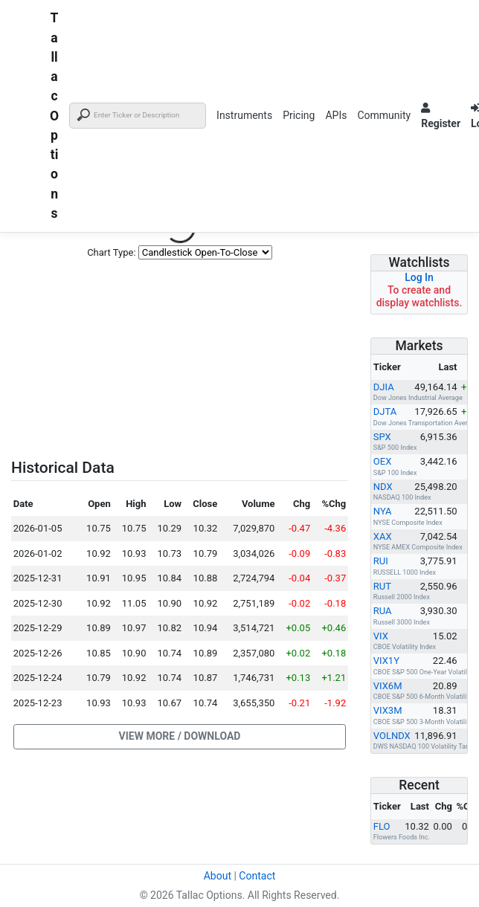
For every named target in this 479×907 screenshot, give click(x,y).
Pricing (299, 115)
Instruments (244, 115)
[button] (179, 736)
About (217, 876)
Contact (257, 876)
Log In (419, 277)
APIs (336, 115)
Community (384, 115)
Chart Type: (111, 252)
